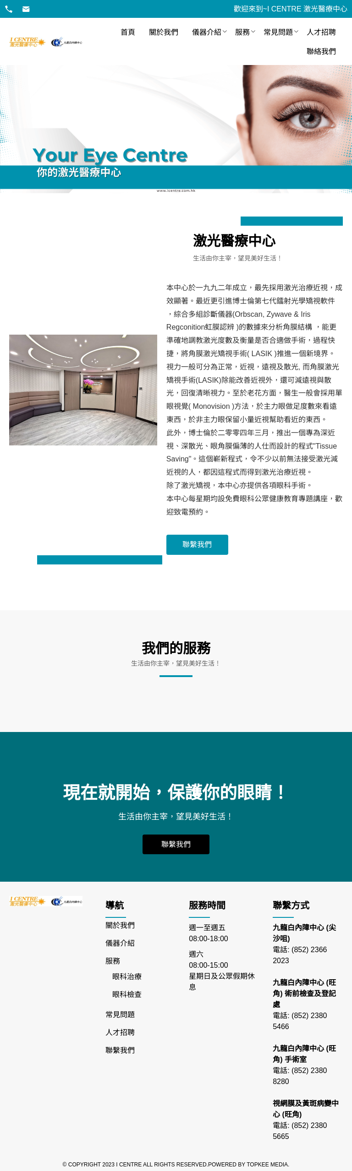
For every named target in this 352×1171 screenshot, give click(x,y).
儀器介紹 (206, 32)
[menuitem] (128, 32)
